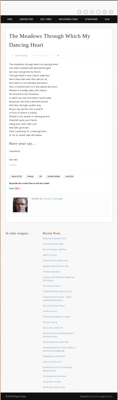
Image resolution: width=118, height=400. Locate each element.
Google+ (104, 12)
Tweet (11, 188)
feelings (30, 176)
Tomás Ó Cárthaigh (21, 55)
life (40, 176)
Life (58, 55)
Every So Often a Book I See (53, 327)
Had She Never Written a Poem (54, 387)
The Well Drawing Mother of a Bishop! (56, 316)
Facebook (79, 12)
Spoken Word (91, 19)
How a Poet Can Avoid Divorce (54, 305)
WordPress (108, 396)
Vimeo (98, 12)
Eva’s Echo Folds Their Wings (53, 243)
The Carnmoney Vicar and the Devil (56, 341)
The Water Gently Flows (51, 271)
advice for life (17, 176)
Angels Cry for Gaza (50, 254)
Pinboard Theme (95, 396)
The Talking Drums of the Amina (54, 376)
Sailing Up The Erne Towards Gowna (55, 260)
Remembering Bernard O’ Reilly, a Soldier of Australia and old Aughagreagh (59, 349)
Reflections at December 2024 (54, 238)
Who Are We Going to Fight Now (54, 249)
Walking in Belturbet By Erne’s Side (56, 266)
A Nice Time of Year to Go (52, 361)
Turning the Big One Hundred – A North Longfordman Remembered (57, 298)
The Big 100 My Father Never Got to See (57, 291)
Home (9, 19)
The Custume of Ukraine (52, 285)
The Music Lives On (50, 311)
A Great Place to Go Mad (52, 381)
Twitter (85, 12)
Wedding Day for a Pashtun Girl (54, 356)
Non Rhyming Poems (68, 19)
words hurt (69, 176)
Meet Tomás (46, 19)
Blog (107, 19)
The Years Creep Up (50, 322)
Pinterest (92, 12)
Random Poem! (26, 19)
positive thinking (54, 176)
